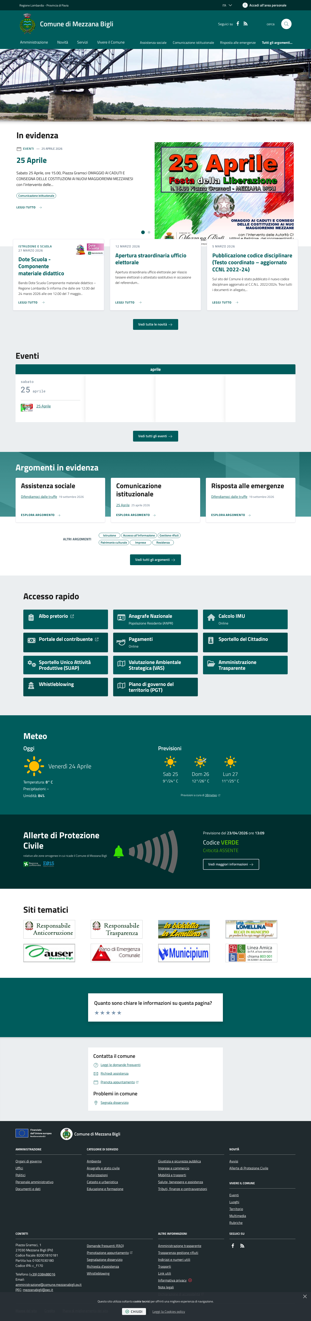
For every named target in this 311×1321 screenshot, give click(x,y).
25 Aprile (43, 406)
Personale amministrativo (34, 1181)
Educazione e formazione (105, 1188)
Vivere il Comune (111, 42)
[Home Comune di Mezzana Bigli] (66, 24)
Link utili (164, 1273)
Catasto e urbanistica (102, 1181)
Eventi (28, 148)
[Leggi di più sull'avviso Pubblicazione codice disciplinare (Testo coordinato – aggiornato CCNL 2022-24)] (226, 300)
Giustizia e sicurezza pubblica (179, 1161)
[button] (286, 24)
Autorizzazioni (97, 1175)
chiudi (134, 1311)
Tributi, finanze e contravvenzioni (182, 1188)
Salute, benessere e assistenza (180, 1181)
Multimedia (237, 1215)
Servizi (82, 42)
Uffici (19, 1168)
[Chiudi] (305, 1296)
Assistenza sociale (153, 42)
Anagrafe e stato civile (103, 1168)
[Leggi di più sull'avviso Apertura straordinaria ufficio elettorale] (129, 300)
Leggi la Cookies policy (168, 1311)
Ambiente (94, 1161)
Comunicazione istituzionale (193, 42)
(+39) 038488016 (42, 1274)
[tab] (143, 232)
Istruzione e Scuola (35, 246)
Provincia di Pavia (57, 5)
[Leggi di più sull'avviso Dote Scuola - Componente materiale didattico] (32, 300)
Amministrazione (34, 42)
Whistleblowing (98, 1273)
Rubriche (236, 1222)
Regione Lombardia (31, 5)
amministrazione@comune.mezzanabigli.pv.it (49, 1284)
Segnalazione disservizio (104, 1259)
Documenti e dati (28, 1188)
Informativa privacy (172, 1280)
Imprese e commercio (173, 1168)
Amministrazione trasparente (179, 1245)
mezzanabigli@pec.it (38, 1289)
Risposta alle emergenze (238, 42)
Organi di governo (29, 1161)
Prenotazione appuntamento (109, 1252)
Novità (62, 42)
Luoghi (234, 1202)
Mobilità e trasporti (172, 1175)
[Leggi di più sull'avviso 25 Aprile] (29, 207)
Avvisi (233, 1161)
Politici (20, 1175)
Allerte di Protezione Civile (248, 1168)
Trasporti (164, 1266)
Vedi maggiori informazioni (231, 864)
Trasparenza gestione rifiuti (178, 1252)
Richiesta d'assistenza (103, 1266)
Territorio (236, 1208)
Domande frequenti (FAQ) (105, 1245)
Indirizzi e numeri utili (174, 1259)
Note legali (166, 1287)
